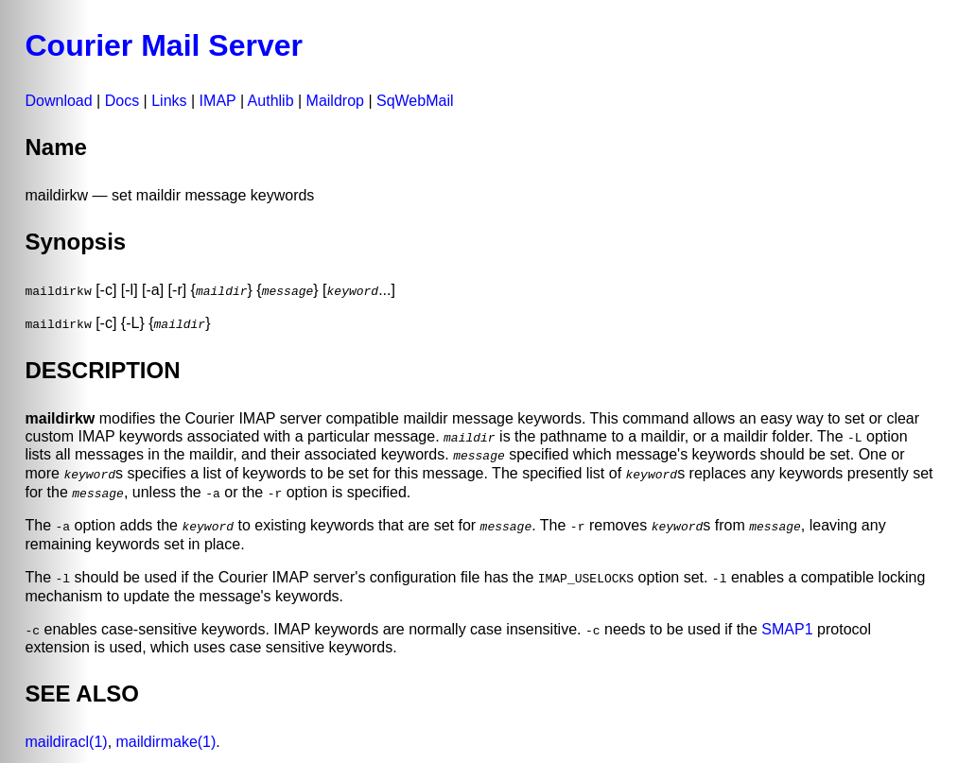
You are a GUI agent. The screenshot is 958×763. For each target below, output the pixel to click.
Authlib (271, 101)
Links (168, 101)
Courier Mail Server (164, 45)
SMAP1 (786, 626)
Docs (122, 101)
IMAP (218, 101)
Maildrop (335, 101)
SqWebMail (415, 101)
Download (59, 101)
